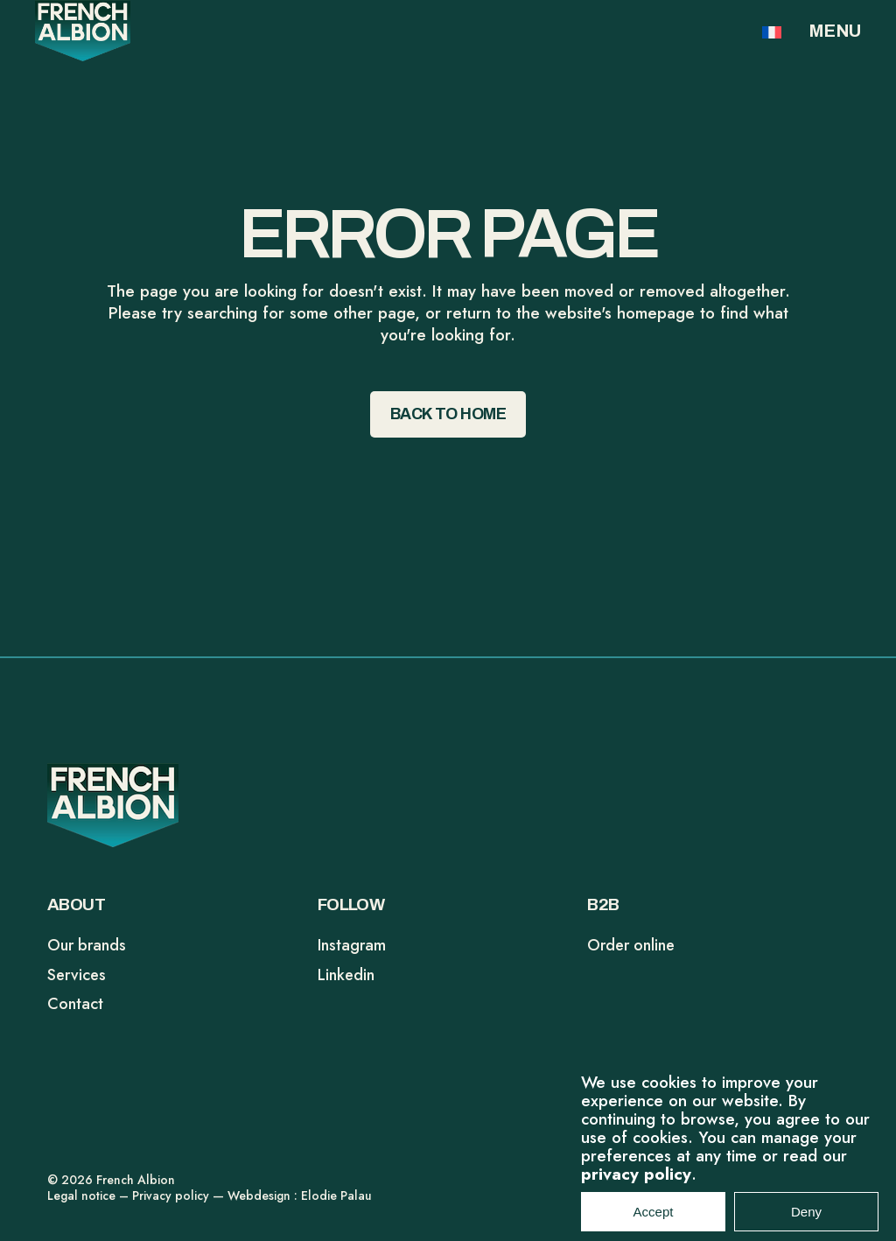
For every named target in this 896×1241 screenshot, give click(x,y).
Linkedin (346, 975)
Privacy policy (170, 1195)
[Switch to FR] (771, 31)
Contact (75, 1003)
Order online (631, 945)
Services (76, 975)
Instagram (352, 945)
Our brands (86, 945)
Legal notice (81, 1195)
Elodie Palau (336, 1195)
